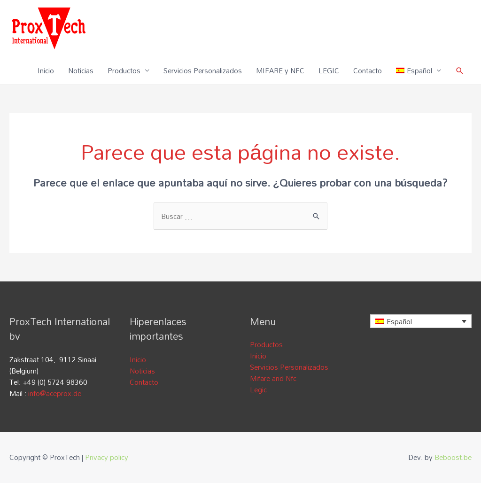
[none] (421, 321)
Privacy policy (106, 457)
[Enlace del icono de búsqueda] (460, 70)
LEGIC (328, 70)
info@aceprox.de (54, 393)
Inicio (46, 70)
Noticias (80, 70)
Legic (258, 389)
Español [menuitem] (399, 321)
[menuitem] (418, 70)
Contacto (367, 70)
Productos (124, 70)
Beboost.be (453, 457)
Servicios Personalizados (202, 70)
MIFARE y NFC (280, 70)
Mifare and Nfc (273, 378)
